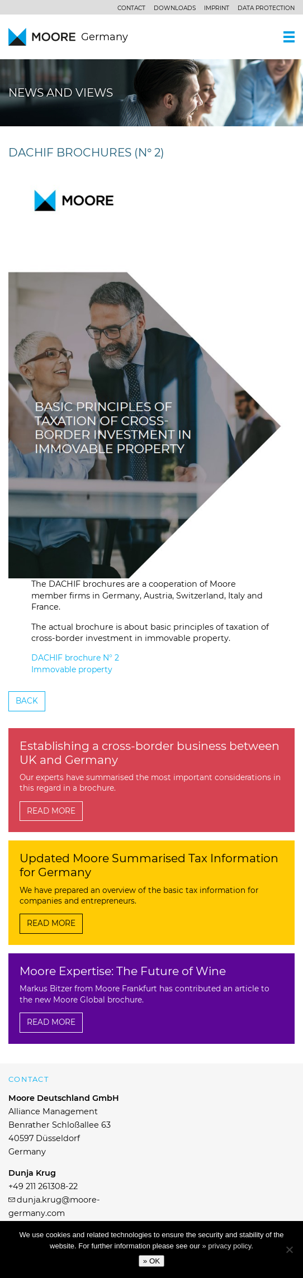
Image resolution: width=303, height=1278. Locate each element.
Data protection (266, 8)
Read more (51, 810)
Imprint (216, 8)
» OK (151, 1261)
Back (27, 700)
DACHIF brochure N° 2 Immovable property (75, 663)
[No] (289, 1249)
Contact (131, 8)
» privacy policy (226, 1246)
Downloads (175, 8)
